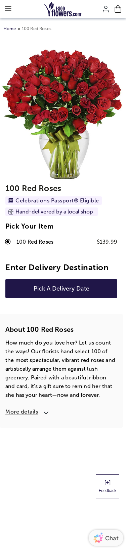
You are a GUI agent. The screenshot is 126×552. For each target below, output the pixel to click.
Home (9, 28)
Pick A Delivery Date (61, 288)
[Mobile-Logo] (63, 9)
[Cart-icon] (118, 9)
